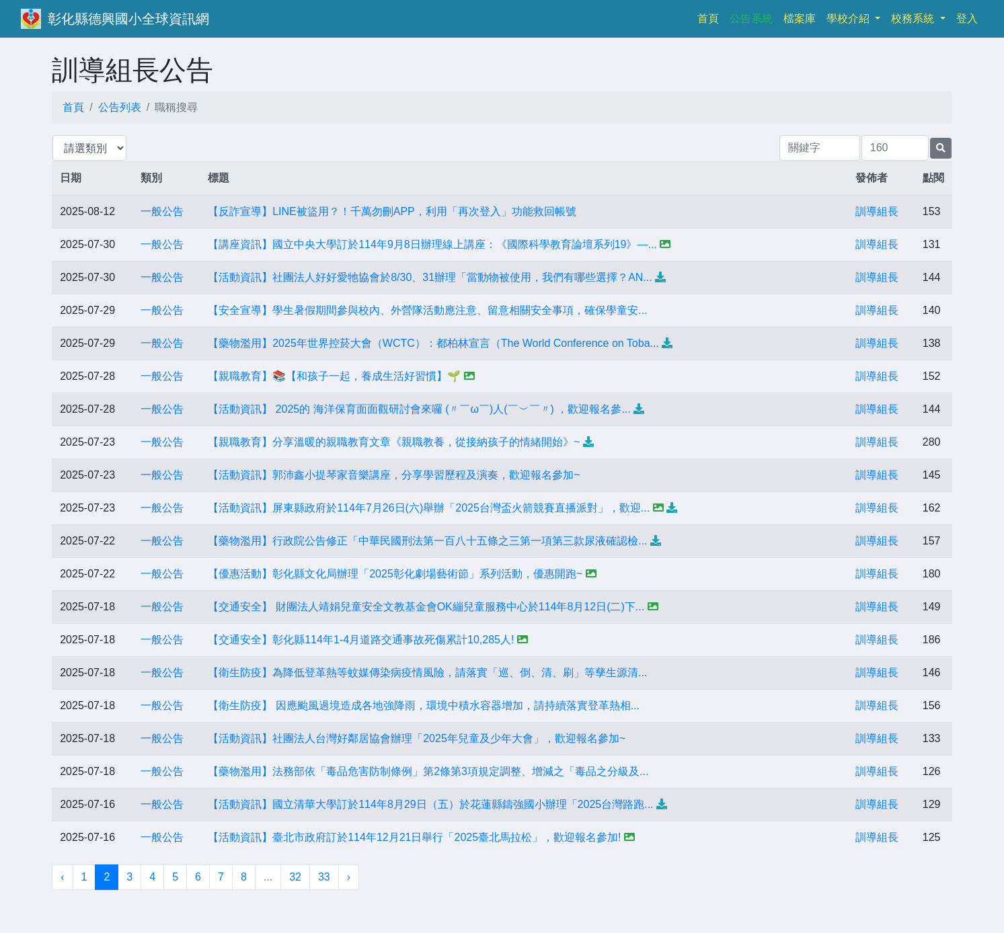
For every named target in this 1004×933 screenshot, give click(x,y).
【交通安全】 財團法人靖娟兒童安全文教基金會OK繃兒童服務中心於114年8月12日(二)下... (426, 606)
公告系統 (751, 18)
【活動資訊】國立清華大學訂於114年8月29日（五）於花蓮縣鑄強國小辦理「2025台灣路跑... (430, 804)
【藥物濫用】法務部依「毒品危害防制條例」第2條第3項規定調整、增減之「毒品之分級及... (428, 771)
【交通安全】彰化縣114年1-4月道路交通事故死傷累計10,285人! (361, 639)
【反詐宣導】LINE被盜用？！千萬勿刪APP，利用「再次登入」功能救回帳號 (392, 211)
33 (324, 877)
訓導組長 (876, 211)
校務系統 (914, 18)
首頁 (710, 17)
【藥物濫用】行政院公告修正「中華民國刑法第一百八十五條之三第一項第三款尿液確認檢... (427, 540)
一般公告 (162, 211)
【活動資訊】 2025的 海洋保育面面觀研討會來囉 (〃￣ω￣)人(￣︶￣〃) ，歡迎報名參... (419, 409)
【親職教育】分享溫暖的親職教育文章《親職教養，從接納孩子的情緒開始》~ (394, 442)
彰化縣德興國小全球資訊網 (128, 18)
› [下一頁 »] (348, 877)
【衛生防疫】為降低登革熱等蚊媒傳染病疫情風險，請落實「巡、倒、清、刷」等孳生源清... (427, 672)
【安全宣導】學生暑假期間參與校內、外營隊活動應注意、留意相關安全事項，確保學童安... (427, 310)
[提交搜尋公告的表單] (941, 148)
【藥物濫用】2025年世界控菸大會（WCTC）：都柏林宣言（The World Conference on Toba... (433, 343)
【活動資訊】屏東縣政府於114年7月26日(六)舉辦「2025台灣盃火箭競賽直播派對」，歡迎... (429, 508)
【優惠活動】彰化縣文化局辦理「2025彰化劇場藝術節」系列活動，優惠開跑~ (395, 573)
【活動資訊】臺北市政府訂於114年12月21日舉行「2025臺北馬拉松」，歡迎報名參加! (414, 837)
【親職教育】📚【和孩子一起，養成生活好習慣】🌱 (334, 376)
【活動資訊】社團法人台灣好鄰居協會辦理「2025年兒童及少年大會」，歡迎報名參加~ (416, 738)
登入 (967, 18)
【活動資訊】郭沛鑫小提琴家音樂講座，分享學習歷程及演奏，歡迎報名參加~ (394, 475)
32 (295, 877)
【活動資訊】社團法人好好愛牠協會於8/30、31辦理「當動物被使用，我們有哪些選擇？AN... (430, 277)
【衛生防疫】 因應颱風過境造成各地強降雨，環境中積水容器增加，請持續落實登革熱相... (424, 705)
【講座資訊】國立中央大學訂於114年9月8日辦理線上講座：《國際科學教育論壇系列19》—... (432, 244)
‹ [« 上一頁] (62, 877)
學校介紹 (849, 18)
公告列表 (119, 107)
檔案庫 (799, 18)
